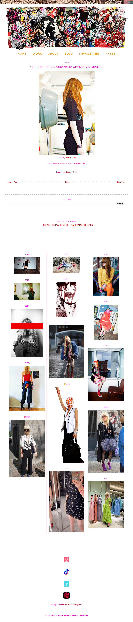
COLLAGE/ (47, 225)
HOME (22, 53)
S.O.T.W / (55, 225)
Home (67, 182)
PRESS (110, 53)
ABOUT (53, 53)
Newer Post (12, 182)
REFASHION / (65, 225)
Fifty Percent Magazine (72, 604)
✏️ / (73, 225)
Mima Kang (71, 157)
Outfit (75, 172)
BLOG (69, 53)
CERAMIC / (79, 225)
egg (64, 172)
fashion (69, 172)
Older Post (121, 182)
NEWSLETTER (89, 53)
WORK (37, 53)
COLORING (88, 225)
